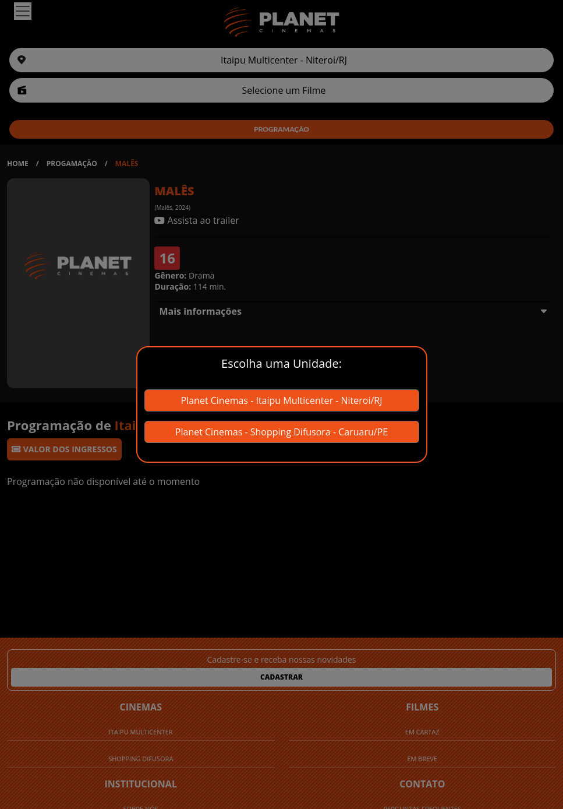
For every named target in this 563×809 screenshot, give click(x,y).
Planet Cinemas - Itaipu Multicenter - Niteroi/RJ (282, 400)
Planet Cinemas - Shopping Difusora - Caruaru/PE (281, 431)
